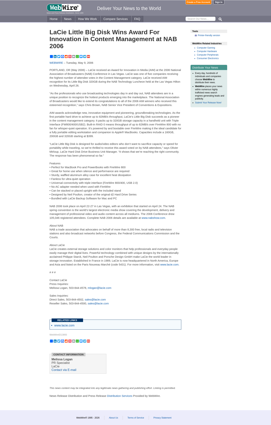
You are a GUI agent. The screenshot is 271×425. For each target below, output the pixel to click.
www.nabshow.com (153, 217)
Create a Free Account (198, 2)
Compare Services (115, 19)
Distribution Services (119, 395)
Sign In (219, 2)
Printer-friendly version (209, 35)
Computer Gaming (206, 48)
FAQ (137, 19)
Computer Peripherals (208, 55)
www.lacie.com (169, 264)
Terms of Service (135, 417)
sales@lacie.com (95, 299)
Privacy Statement (162, 417)
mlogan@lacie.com (99, 287)
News (68, 19)
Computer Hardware (207, 51)
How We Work (87, 19)
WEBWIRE (56, 62)
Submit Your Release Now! (208, 102)
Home (54, 19)
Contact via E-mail (64, 369)
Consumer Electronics (208, 58)
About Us (113, 417)
